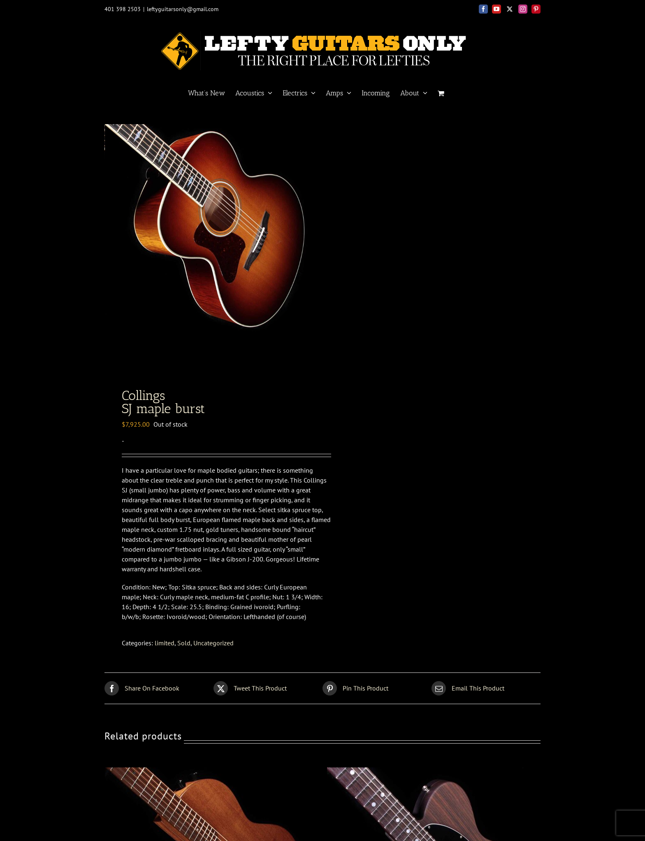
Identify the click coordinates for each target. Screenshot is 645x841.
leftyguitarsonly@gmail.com (182, 9)
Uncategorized (213, 645)
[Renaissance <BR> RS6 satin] (208, 775)
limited (164, 645)
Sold (183, 645)
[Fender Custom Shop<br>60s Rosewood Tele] (430, 775)
